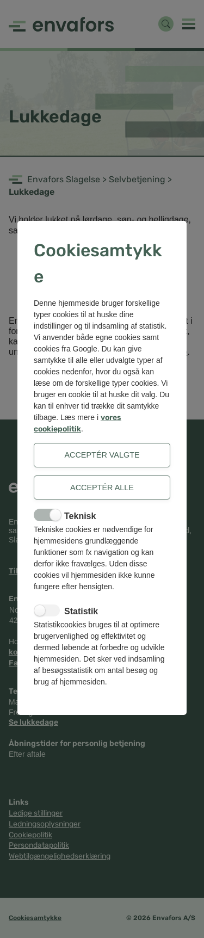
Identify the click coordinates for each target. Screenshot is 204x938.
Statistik (81, 611)
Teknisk (80, 516)
